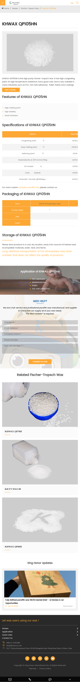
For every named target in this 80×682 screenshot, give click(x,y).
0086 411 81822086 (13, 643)
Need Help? (40, 301)
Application (7, 631)
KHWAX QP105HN (49, 8)
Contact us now (40, 361)
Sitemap (32, 668)
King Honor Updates (40, 563)
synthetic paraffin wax (29, 187)
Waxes (15, 8)
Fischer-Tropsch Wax (30, 8)
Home (6, 8)
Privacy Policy (45, 668)
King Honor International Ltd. (40, 665)
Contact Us (7, 638)
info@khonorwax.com (14, 645)
